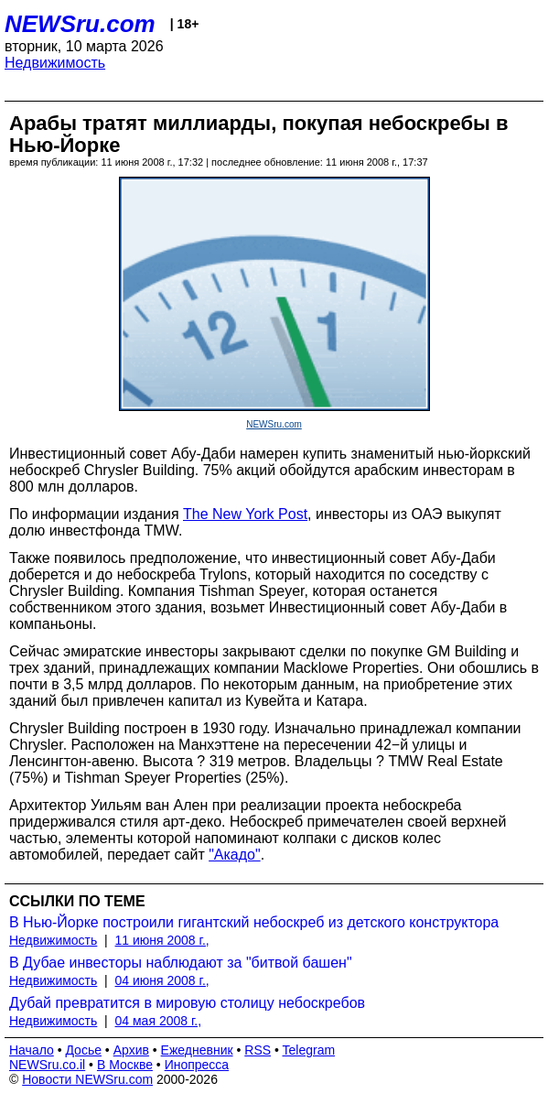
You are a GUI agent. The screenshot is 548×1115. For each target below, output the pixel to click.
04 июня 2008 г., (162, 980)
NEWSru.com (80, 24)
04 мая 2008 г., (158, 1020)
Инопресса (197, 1064)
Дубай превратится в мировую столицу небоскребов (187, 1003)
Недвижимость (55, 62)
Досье (83, 1050)
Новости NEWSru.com (87, 1079)
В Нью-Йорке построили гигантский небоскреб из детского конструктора (254, 922)
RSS (257, 1050)
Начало (31, 1050)
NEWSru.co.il (47, 1064)
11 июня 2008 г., (162, 940)
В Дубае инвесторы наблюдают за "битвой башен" (180, 962)
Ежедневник (197, 1050)
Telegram (309, 1050)
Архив (131, 1050)
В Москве (125, 1064)
